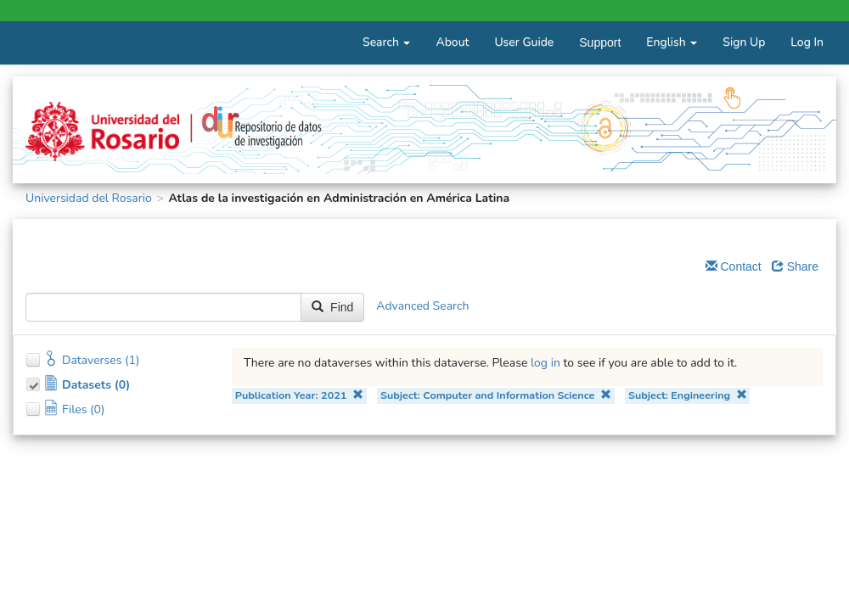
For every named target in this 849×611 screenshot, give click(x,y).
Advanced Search (422, 306)
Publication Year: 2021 (299, 395)
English (671, 42)
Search (386, 42)
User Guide (524, 42)
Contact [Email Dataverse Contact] (734, 266)
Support (600, 42)
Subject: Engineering (687, 395)
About (452, 42)
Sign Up (743, 42)
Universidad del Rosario (88, 198)
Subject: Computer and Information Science (495, 395)
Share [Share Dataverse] (795, 266)
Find (332, 307)
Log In (807, 42)
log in (545, 363)
